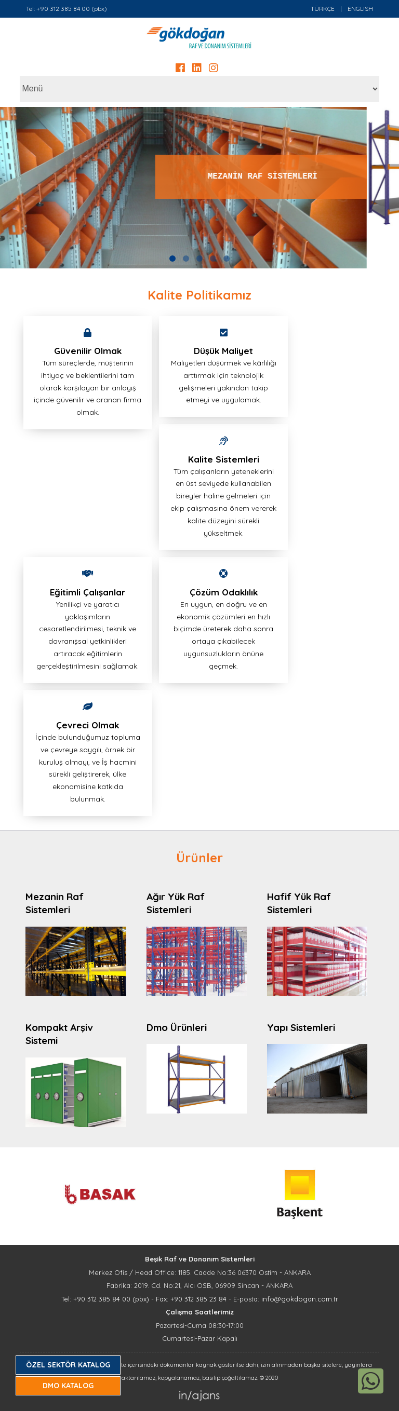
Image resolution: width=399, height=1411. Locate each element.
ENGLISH (360, 8)
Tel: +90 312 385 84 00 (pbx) (66, 8)
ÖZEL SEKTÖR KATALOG (68, 1364)
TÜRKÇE (323, 8)
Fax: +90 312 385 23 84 (191, 1299)
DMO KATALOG (68, 1385)
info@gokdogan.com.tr (299, 1299)
